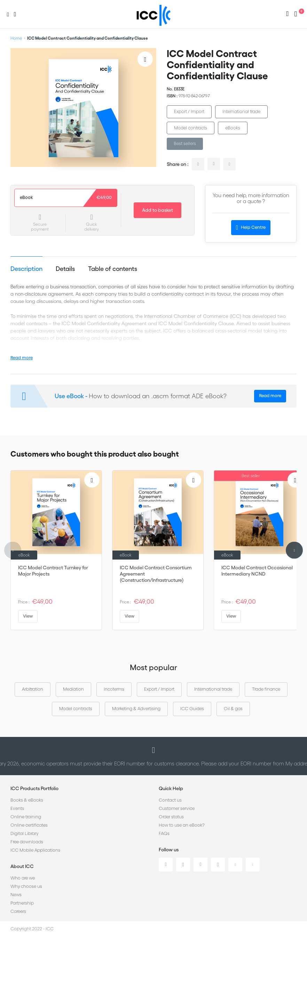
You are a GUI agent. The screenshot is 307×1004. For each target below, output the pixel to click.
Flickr (253, 865)
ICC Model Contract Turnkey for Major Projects (53, 571)
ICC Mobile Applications (35, 850)
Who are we (22, 878)
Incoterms (114, 689)
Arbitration (32, 689)
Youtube (235, 865)
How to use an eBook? (181, 825)
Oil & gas (233, 708)
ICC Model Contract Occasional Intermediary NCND (257, 571)
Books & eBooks (26, 800)
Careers (18, 911)
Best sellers (185, 143)
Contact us (170, 800)
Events (17, 808)
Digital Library (24, 833)
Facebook (200, 865)
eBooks (232, 127)
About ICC (22, 866)
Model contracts (190, 127)
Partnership (22, 903)
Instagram (218, 865)
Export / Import (189, 111)
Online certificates (29, 825)
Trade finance (266, 689)
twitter (213, 164)
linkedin (198, 164)
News (16, 894)
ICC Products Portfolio (34, 788)
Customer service (177, 808)
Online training (25, 816)
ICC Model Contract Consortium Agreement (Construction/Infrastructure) (156, 574)
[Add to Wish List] (145, 59)
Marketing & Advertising (136, 708)
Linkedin (166, 865)
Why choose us (26, 886)
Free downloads (26, 841)
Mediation (73, 689)
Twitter (183, 865)
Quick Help (171, 788)
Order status (171, 816)
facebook (229, 164)
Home (16, 38)
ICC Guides (192, 708)
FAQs (164, 833)
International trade (241, 111)
